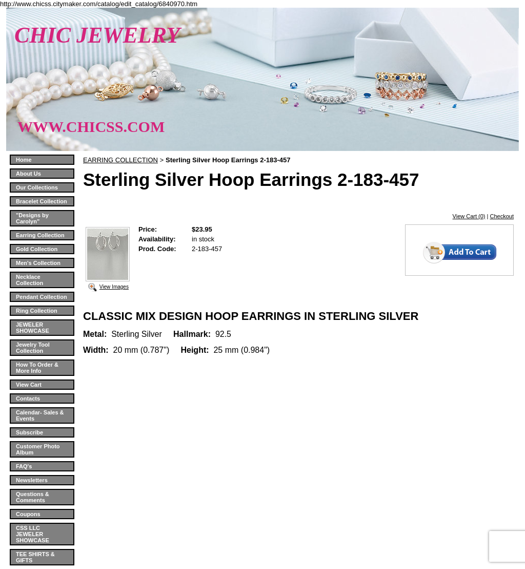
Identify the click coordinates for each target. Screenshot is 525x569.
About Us (28, 173)
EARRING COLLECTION (120, 160)
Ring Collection (36, 311)
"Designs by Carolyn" (32, 218)
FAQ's (24, 466)
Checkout (502, 216)
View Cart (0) (469, 216)
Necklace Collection (29, 280)
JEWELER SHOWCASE (32, 327)
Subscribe (29, 432)
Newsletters (32, 480)
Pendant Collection (41, 297)
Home (24, 160)
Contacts (28, 398)
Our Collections (37, 187)
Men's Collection (38, 263)
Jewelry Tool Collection (33, 348)
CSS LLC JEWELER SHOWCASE (32, 534)
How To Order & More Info (37, 368)
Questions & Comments (32, 497)
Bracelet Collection (41, 201)
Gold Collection (36, 249)
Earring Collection (40, 235)
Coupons (28, 514)
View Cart (29, 385)
